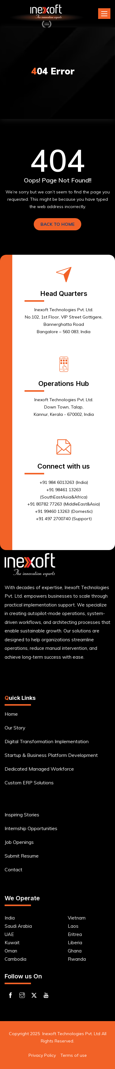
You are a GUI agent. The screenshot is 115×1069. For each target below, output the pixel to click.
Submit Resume (22, 856)
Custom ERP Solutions (29, 782)
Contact (13, 869)
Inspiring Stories (22, 815)
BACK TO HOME (57, 224)
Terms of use (73, 1055)
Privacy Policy (42, 1055)
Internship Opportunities (31, 828)
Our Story (15, 728)
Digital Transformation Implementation (47, 741)
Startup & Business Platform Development (51, 755)
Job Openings (19, 842)
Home (11, 714)
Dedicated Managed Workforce (39, 769)
